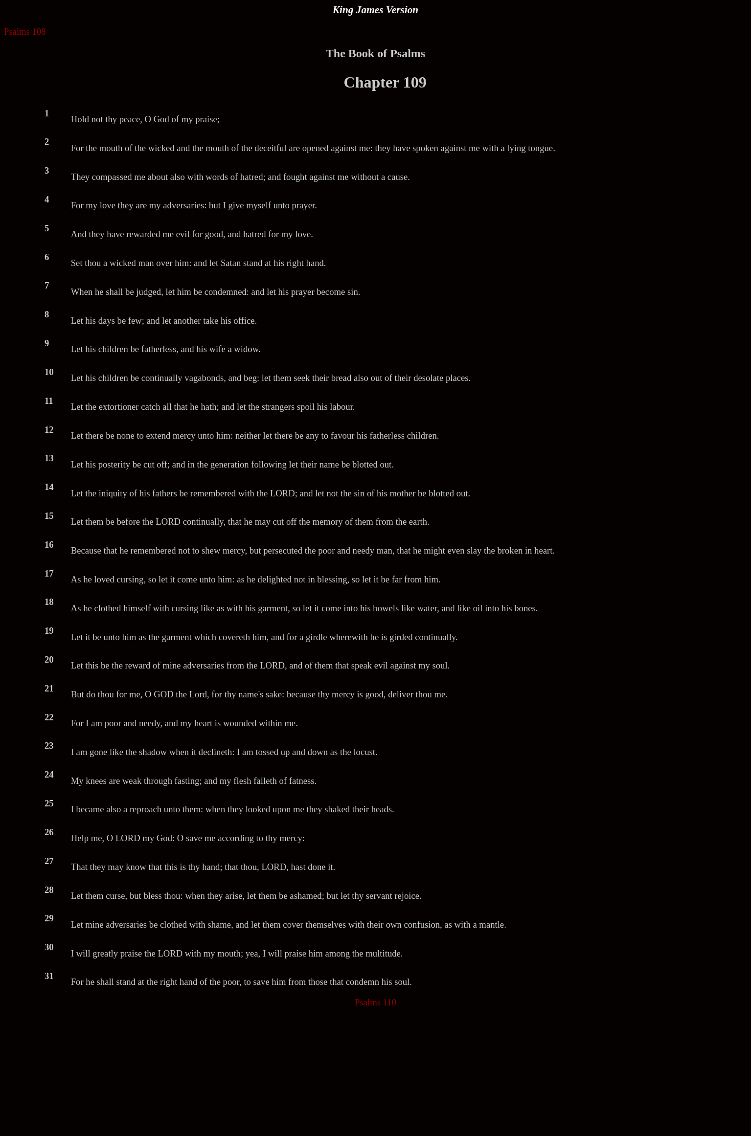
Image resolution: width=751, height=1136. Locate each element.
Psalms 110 (375, 1002)
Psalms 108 (25, 31)
